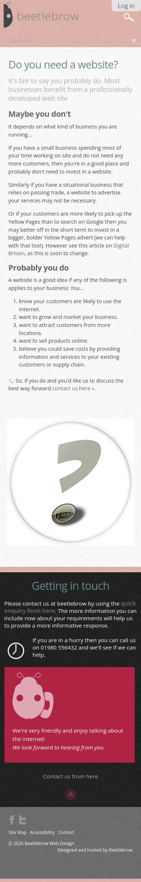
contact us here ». (74, 388)
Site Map (17, 832)
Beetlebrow (121, 850)
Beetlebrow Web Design (49, 843)
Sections (21, 40)
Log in (126, 5)
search (129, 17)
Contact (66, 832)
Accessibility (42, 832)
